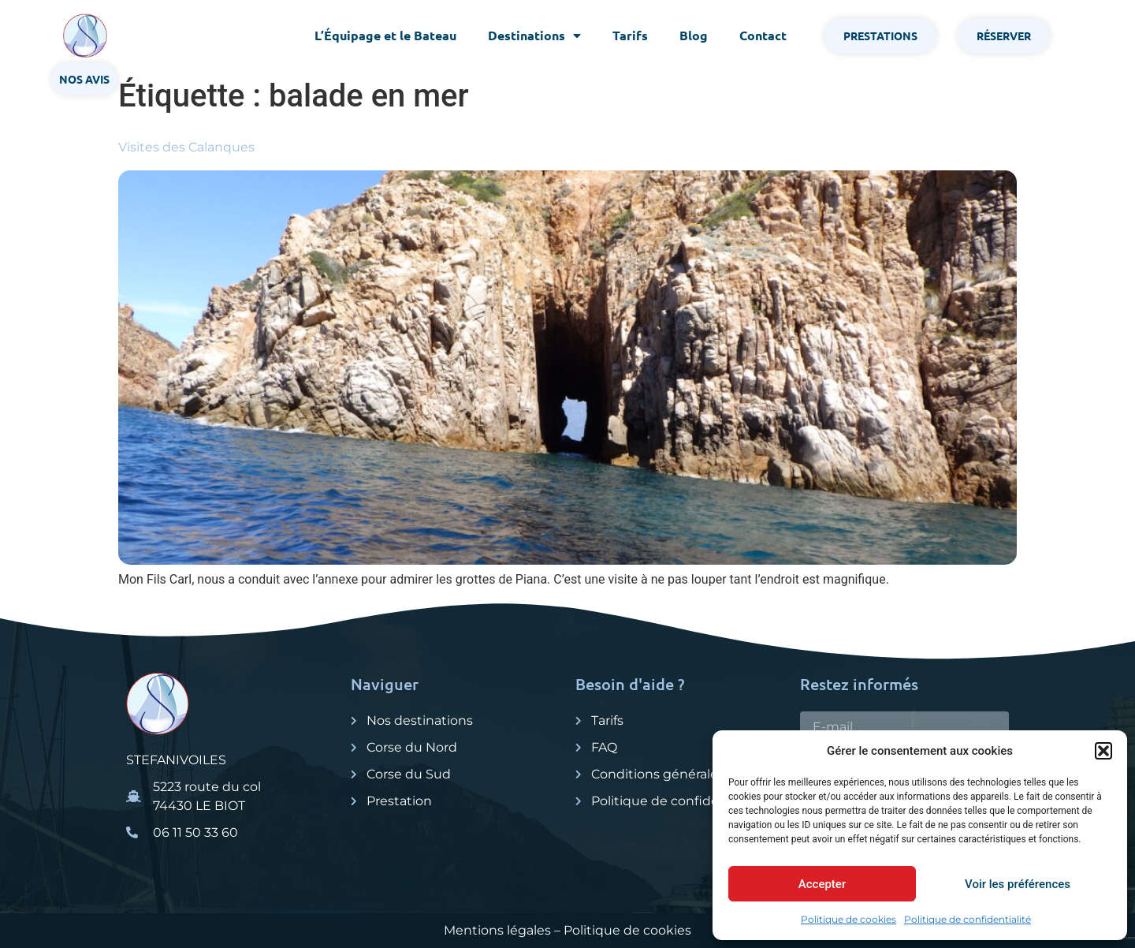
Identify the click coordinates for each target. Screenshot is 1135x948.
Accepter (822, 884)
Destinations (534, 35)
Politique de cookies (848, 919)
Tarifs (630, 35)
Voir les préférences (1017, 884)
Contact (763, 35)
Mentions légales (497, 930)
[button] (1103, 751)
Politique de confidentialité (967, 919)
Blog (693, 35)
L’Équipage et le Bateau (385, 35)
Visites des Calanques (186, 147)
